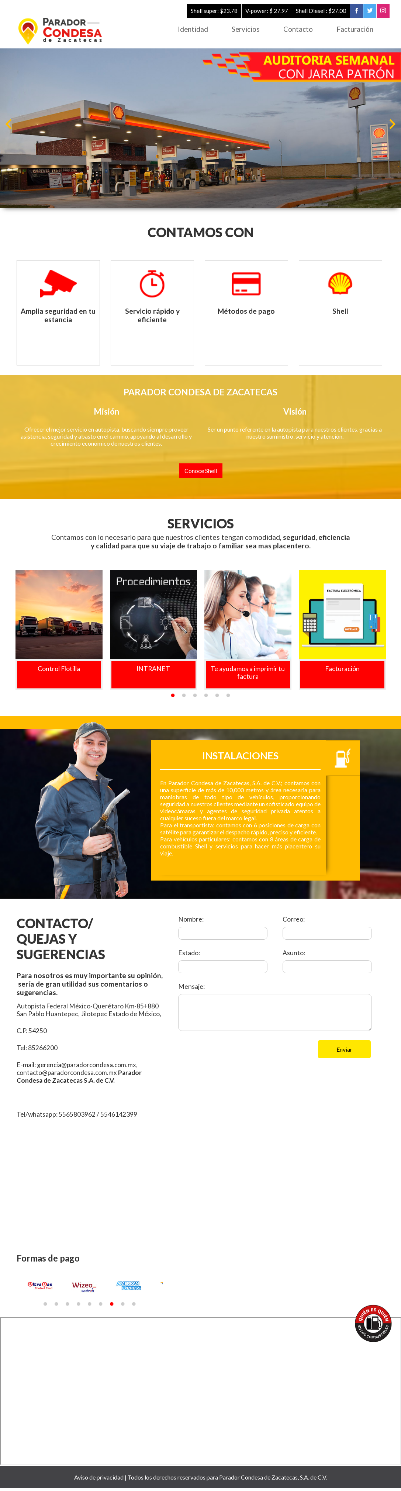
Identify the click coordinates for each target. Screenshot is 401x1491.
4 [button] (206, 698)
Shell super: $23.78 (211, 10)
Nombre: (191, 922)
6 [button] (228, 698)
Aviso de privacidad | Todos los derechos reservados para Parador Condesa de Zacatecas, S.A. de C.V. (200, 1479)
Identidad (186, 29)
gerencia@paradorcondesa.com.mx (88, 1067)
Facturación (354, 29)
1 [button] (173, 698)
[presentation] (234, 1057)
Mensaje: (191, 989)
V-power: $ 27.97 (265, 10)
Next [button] (392, 124)
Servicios (241, 29)
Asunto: (294, 955)
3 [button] (195, 698)
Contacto (295, 29)
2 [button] (184, 698)
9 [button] (134, 1307)
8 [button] (123, 1307)
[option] (200, 128)
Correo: (294, 922)
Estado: (189, 955)
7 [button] (111, 1307)
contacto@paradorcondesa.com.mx (68, 1075)
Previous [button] (9, 124)
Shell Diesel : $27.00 (319, 10)
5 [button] (217, 698)
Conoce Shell (200, 472)
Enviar (344, 1051)
